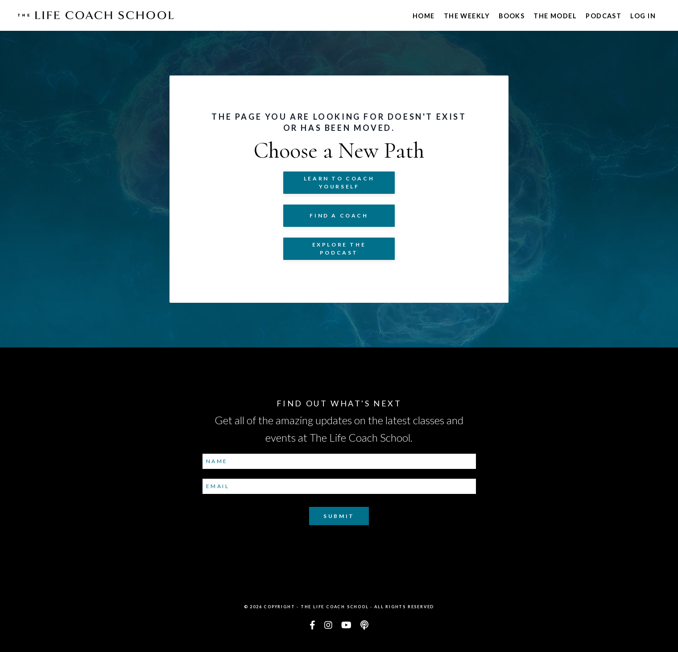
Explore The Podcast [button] (339, 248)
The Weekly (467, 16)
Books (512, 16)
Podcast (603, 16)
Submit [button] (339, 516)
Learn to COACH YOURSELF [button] (339, 182)
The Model (555, 16)
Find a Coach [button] (339, 215)
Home (424, 16)
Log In (643, 16)
